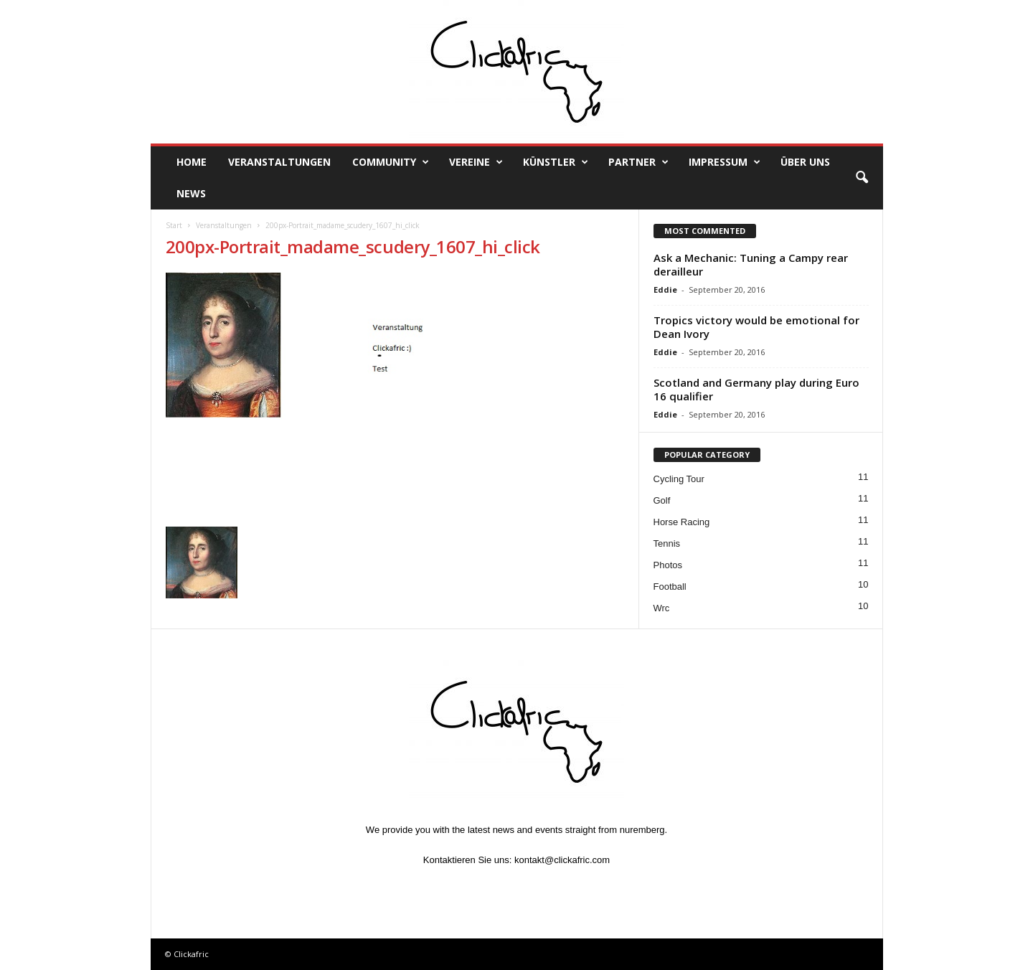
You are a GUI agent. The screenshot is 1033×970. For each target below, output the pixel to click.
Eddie (665, 289)
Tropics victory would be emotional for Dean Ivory (756, 327)
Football (670, 586)
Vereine (476, 162)
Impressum (724, 162)
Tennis (667, 543)
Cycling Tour (679, 479)
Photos (668, 565)
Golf (662, 500)
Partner (638, 162)
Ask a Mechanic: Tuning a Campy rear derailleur (751, 264)
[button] (861, 178)
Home (191, 162)
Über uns (805, 162)
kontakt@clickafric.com (562, 859)
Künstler (555, 162)
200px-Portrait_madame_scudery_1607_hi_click (353, 246)
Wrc (662, 608)
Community (390, 162)
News (191, 193)
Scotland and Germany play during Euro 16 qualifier (756, 389)
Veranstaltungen (279, 162)
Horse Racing (682, 522)
